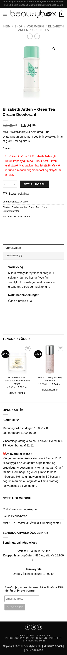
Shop (18, 26)
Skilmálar (43, 635)
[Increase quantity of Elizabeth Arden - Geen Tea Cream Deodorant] (15, 184)
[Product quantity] (10, 184)
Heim (6, 26)
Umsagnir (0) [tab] (14, 255)
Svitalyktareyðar (11, 211)
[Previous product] (37, 36)
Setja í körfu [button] (17, 393)
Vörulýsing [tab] (13, 248)
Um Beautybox (25, 635)
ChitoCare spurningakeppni (20, 509)
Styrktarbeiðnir (34, 640)
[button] (5, 14)
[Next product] (30, 36)
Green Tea (40, 30)
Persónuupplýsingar (19, 638)
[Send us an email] (39, 627)
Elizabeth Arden (19, 207)
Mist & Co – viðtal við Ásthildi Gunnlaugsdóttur (32, 523)
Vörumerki (35, 26)
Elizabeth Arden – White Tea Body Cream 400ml (17, 380)
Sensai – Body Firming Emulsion (50, 379)
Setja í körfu (34, 184)
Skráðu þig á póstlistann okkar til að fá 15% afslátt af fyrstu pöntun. (33, 589)
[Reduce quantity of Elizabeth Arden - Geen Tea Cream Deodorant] (5, 184)
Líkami (44, 207)
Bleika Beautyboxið (15, 516)
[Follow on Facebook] (27, 627)
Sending (41, 638)
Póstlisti (55, 638)
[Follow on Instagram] (33, 627)
